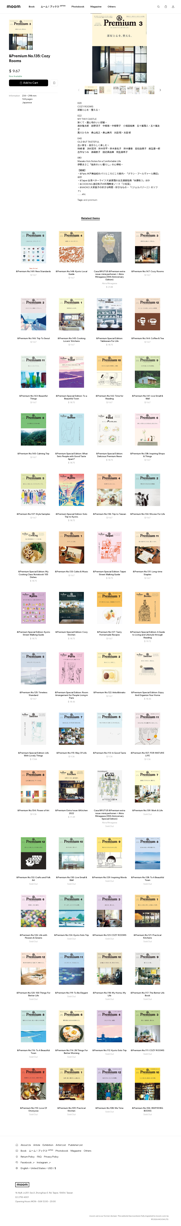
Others (112, 6)
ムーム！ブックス (53, 6)
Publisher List (75, 1145)
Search (158, 7)
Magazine (96, 6)
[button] (160, 90)
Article (36, 1145)
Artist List (61, 1145)
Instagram (44, 1162)
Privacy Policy (51, 1156)
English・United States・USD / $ (38, 1168)
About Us (26, 1145)
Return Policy (28, 1156)
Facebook (27, 1162)
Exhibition (48, 1145)
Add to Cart (28, 83)
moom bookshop (13, 7)
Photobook (78, 6)
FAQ (39, 1156)
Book (32, 6)
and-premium (90, 199)
